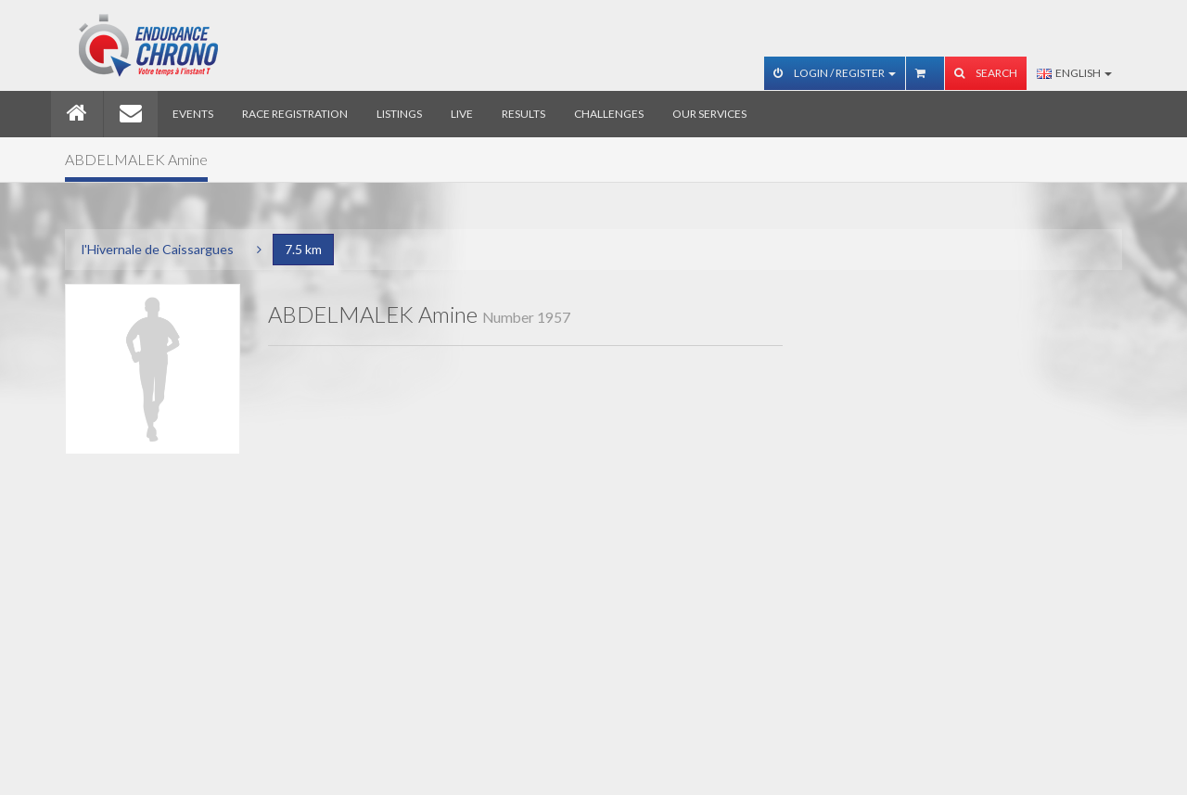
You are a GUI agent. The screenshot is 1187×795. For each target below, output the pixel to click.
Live (462, 114)
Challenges (609, 114)
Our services (709, 114)
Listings (399, 114)
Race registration (295, 114)
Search (985, 73)
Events (192, 114)
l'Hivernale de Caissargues (158, 249)
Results (523, 114)
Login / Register (834, 73)
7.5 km (303, 249)
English (1074, 73)
